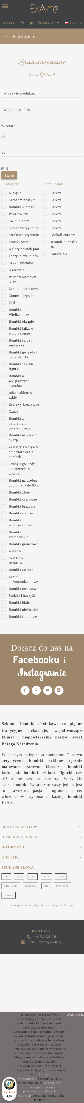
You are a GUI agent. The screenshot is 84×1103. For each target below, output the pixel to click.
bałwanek (62, 885)
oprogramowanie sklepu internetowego (35, 905)
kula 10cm (11, 885)
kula (19, 876)
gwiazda (30, 885)
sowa (60, 876)
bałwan (8, 895)
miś (46, 885)
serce (46, 876)
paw (32, 876)
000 (6, 876)
